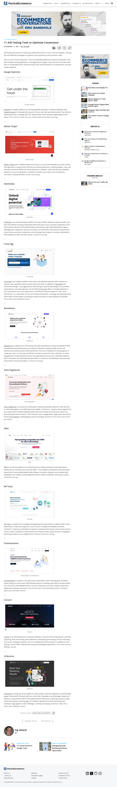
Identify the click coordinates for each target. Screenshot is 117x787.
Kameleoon (9, 308)
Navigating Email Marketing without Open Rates (59, 748)
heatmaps (59, 284)
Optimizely (9, 183)
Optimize (7, 109)
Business (76, 3)
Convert (8, 600)
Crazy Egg (8, 243)
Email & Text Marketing (59, 743)
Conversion (65, 3)
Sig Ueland (25, 46)
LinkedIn (88, 773)
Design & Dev (87, 3)
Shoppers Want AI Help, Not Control (95, 111)
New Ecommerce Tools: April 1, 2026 (93, 100)
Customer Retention (10, 39)
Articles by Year (63, 773)
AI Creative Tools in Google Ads (95, 117)
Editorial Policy (8, 778)
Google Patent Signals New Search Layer (95, 105)
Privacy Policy (63, 778)
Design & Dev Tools (23, 743)
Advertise (34, 773)
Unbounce (9, 656)
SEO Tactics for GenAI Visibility (93, 94)
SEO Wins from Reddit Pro (94, 89)
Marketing (47, 3)
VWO (6, 428)
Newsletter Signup (37, 775)
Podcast (33, 778)
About (107, 3)
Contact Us (7, 775)
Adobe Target (10, 126)
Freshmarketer (11, 543)
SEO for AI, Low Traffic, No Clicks (94, 183)
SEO (56, 3)
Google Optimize (12, 72)
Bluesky (96, 773)
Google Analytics (10, 112)
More (97, 3)
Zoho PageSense (12, 370)
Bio (16, 733)
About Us (7, 773)
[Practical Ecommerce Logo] (18, 3)
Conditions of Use (64, 775)
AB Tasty (8, 486)
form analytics (14, 417)
